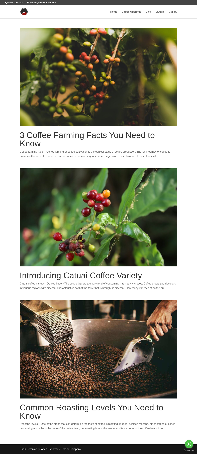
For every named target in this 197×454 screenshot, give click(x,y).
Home (113, 12)
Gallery (173, 12)
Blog (148, 12)
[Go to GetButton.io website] (189, 451)
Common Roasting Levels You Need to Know (91, 412)
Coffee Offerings (131, 12)
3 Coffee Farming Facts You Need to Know (87, 139)
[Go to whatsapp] (189, 444)
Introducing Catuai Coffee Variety (81, 275)
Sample (160, 12)
